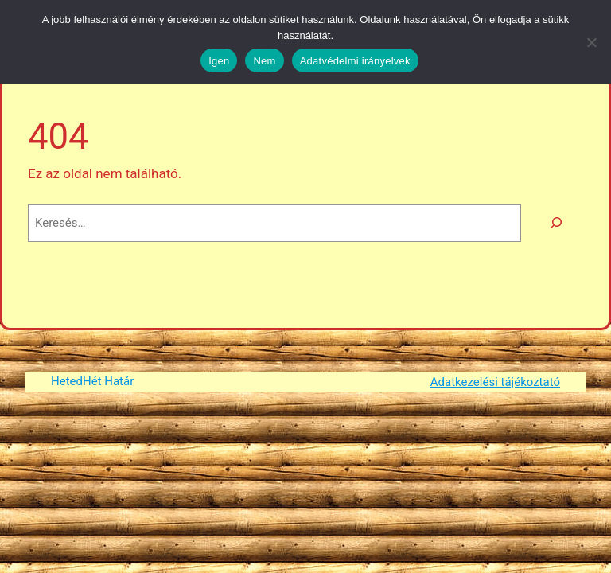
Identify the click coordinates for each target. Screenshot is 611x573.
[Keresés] (556, 223)
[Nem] (591, 42)
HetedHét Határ (92, 381)
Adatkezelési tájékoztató (495, 382)
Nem (264, 61)
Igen (218, 61)
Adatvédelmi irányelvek (355, 61)
